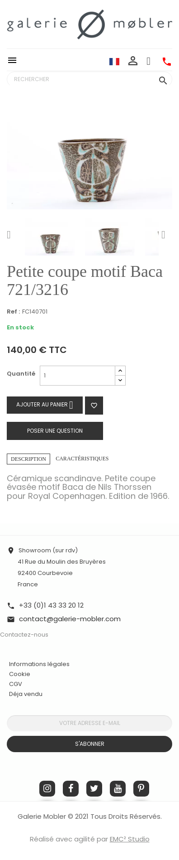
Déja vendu (25, 694)
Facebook (71, 789)
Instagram (47, 789)
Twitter (94, 789)
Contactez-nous (24, 634)
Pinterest (141, 789)
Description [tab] (28, 459)
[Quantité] (77, 376)
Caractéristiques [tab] (82, 458)
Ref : (13, 312)
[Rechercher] (89, 79)
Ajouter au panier (44, 404)
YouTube (118, 789)
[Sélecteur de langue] (114, 61)
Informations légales (39, 664)
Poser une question (55, 431)
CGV (15, 684)
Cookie (19, 674)
